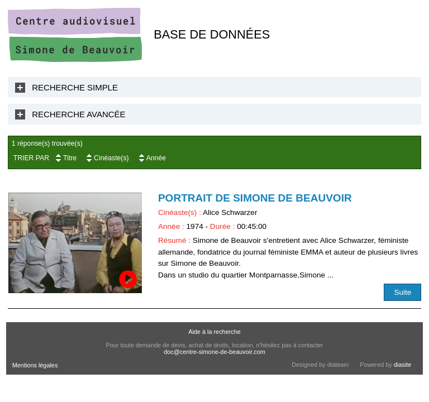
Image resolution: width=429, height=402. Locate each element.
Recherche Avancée (78, 114)
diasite (402, 364)
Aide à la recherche (214, 331)
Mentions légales (35, 365)
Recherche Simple (75, 87)
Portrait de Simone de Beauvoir (255, 198)
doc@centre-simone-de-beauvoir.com (214, 351)
